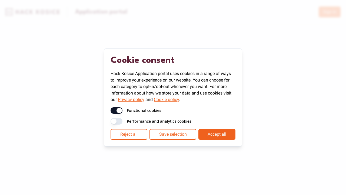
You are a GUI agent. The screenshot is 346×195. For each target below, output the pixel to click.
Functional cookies (144, 110)
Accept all (217, 134)
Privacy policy (131, 99)
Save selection (173, 134)
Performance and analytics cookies (159, 121)
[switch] (116, 110)
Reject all (129, 134)
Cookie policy (166, 99)
